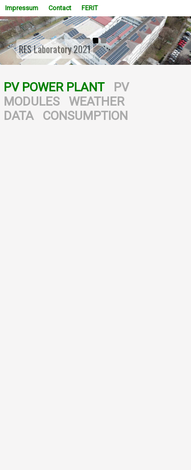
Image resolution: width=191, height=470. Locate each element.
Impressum (21, 8)
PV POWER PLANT (54, 87)
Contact (59, 8)
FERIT (89, 8)
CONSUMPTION (85, 116)
